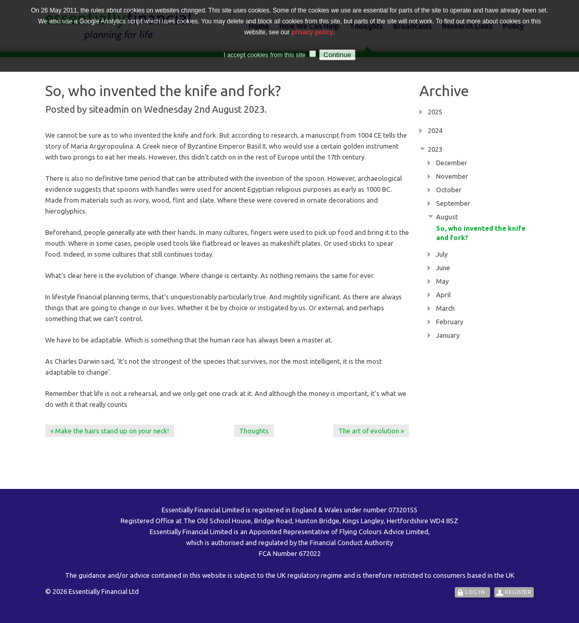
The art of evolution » (371, 430)
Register (518, 592)
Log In (475, 592)
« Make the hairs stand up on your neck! (109, 430)
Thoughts (254, 430)
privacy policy (312, 30)
